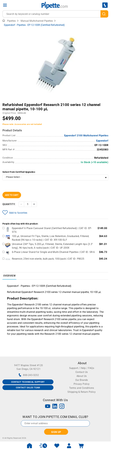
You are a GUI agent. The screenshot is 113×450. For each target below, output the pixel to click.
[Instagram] (61, 407)
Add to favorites (14, 212)
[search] (104, 14)
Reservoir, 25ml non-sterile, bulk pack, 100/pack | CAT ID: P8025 (48, 258)
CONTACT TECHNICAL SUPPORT (28, 382)
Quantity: (9, 204)
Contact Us (81, 372)
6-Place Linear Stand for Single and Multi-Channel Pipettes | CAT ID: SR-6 (53, 252)
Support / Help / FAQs (81, 368)
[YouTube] (47, 407)
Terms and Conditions (81, 387)
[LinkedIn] (54, 407)
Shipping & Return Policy (81, 391)
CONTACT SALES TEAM (28, 387)
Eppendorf (102, 140)
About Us (82, 376)
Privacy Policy (82, 384)
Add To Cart (11, 195)
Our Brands (81, 380)
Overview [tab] (9, 275)
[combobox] (55, 14)
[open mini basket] (81, 445)
